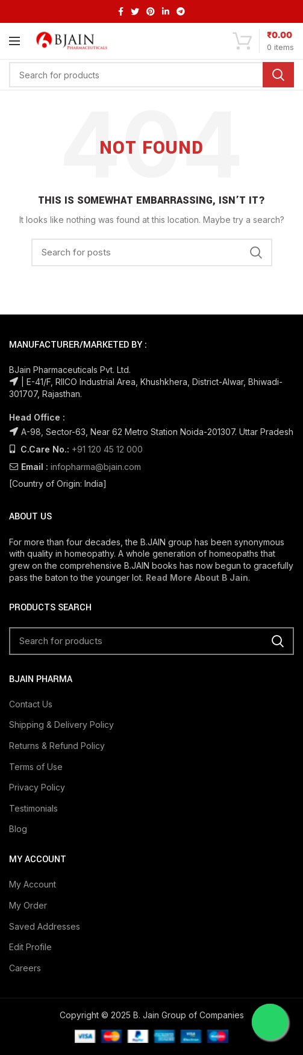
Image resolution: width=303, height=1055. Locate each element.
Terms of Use (36, 767)
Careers (25, 968)
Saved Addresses (44, 926)
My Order (28, 905)
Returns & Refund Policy (57, 745)
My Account (32, 884)
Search (278, 74)
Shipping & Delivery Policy (61, 724)
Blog (18, 829)
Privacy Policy (37, 787)
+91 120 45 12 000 (107, 449)
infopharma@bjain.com (96, 467)
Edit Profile (30, 947)
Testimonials (33, 808)
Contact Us (30, 704)
